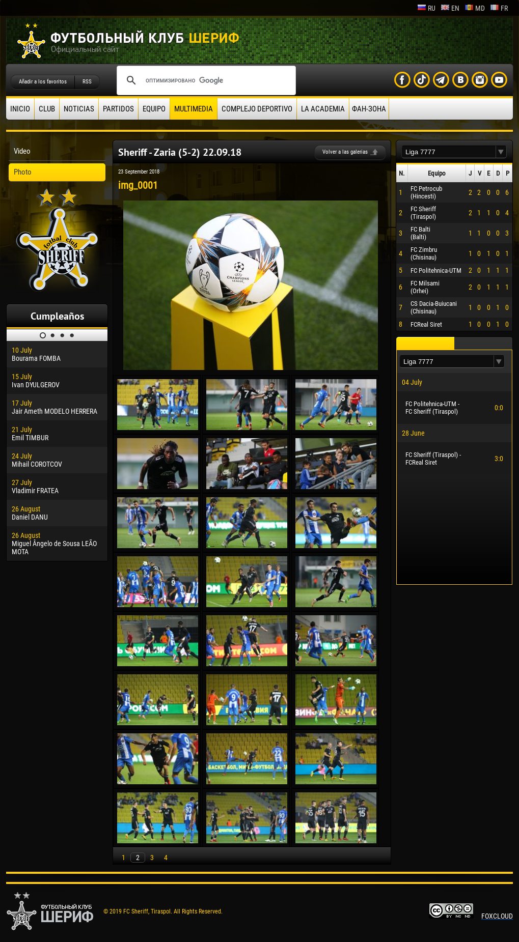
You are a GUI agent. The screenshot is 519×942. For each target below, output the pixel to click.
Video (22, 151)
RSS (87, 81)
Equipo (154, 108)
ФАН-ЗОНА (369, 108)
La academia (323, 108)
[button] (501, 152)
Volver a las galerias (345, 152)
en (450, 8)
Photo (23, 172)
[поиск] (205, 80)
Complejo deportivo (257, 108)
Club (47, 108)
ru (426, 8)
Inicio (20, 108)
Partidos (118, 108)
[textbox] (448, 152)
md (475, 8)
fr (499, 8)
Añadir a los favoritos (43, 81)
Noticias (79, 108)
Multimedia (193, 108)
